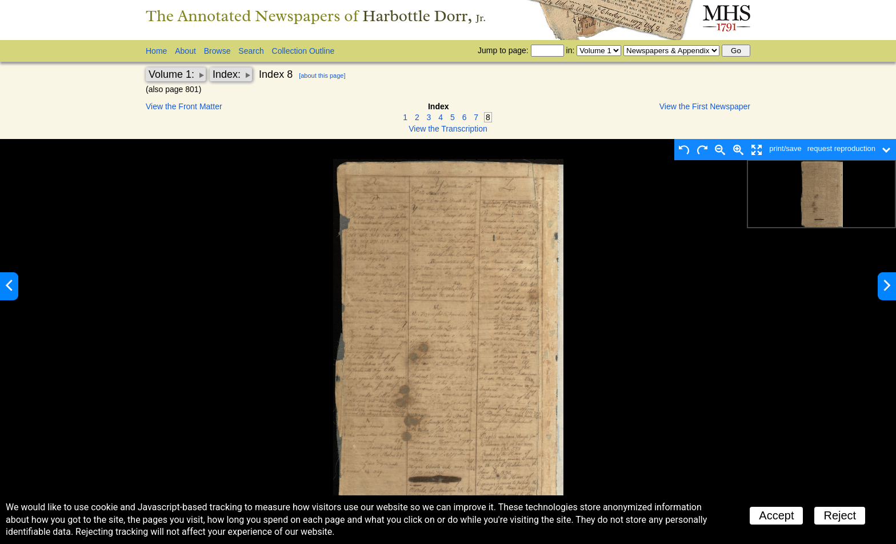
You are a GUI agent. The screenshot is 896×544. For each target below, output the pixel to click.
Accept (776, 515)
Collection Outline (303, 50)
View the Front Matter (184, 106)
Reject (839, 515)
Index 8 (276, 74)
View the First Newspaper (704, 106)
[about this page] (322, 75)
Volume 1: (173, 74)
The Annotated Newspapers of (316, 16)
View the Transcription (448, 128)
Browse (217, 50)
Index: (228, 74)
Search (250, 50)
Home (156, 50)
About (185, 50)
